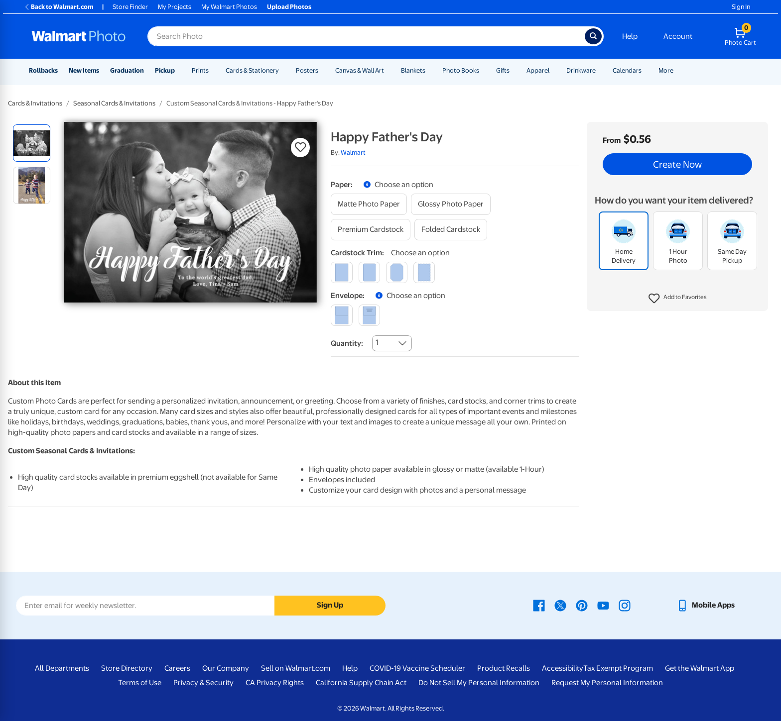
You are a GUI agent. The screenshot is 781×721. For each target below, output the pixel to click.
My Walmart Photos (229, 6)
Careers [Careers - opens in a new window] (177, 668)
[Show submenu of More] (678, 70)
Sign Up (330, 605)
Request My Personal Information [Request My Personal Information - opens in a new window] (607, 682)
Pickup (165, 70)
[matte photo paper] (369, 204)
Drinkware (581, 70)
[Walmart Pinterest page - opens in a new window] (582, 605)
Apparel (537, 70)
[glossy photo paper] (451, 204)
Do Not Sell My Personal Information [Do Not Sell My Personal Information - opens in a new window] (478, 682)
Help (630, 36)
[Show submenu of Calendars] (646, 70)
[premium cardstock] (370, 229)
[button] (678, 298)
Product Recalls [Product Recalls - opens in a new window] (503, 668)
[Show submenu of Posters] (323, 70)
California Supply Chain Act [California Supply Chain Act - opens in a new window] (361, 682)
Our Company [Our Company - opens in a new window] (225, 668)
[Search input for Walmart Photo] (366, 36)
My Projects (174, 6)
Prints (200, 70)
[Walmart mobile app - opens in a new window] (705, 605)
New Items (84, 70)
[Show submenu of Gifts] (514, 70)
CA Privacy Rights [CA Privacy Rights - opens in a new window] (275, 682)
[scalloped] (424, 272)
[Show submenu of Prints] (213, 70)
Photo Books (460, 70)
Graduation (127, 70)
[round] (369, 272)
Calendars (627, 70)
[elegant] (396, 272)
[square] (341, 272)
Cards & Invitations (35, 103)
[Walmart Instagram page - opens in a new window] (625, 605)
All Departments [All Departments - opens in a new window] (62, 668)
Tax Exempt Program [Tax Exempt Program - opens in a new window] (618, 668)
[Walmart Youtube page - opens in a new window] (603, 605)
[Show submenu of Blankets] (430, 70)
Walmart (353, 152)
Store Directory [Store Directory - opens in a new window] (126, 668)
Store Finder (130, 6)
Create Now (677, 164)
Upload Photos (289, 6)
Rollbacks (43, 70)
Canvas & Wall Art (359, 70)
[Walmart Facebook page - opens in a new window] (539, 605)
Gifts (503, 70)
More (665, 70)
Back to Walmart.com (58, 6)
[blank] (341, 315)
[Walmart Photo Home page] (78, 36)
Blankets (413, 70)
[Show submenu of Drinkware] (600, 70)
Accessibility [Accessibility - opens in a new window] (562, 668)
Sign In (741, 6)
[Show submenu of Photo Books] (484, 70)
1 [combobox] (377, 342)
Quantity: (347, 343)
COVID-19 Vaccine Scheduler (417, 668)
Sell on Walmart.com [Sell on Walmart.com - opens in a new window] (295, 668)
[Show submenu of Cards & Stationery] (283, 70)
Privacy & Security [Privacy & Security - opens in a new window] (203, 682)
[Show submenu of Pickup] (179, 70)
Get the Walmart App (699, 668)
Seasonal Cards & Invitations (114, 103)
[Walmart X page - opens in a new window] (560, 605)
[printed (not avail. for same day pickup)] (369, 315)
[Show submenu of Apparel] (554, 70)
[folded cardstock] (450, 229)
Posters (307, 70)
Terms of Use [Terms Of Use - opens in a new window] (139, 682)
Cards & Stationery (252, 70)
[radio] (31, 143)
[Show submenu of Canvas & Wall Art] (388, 70)
